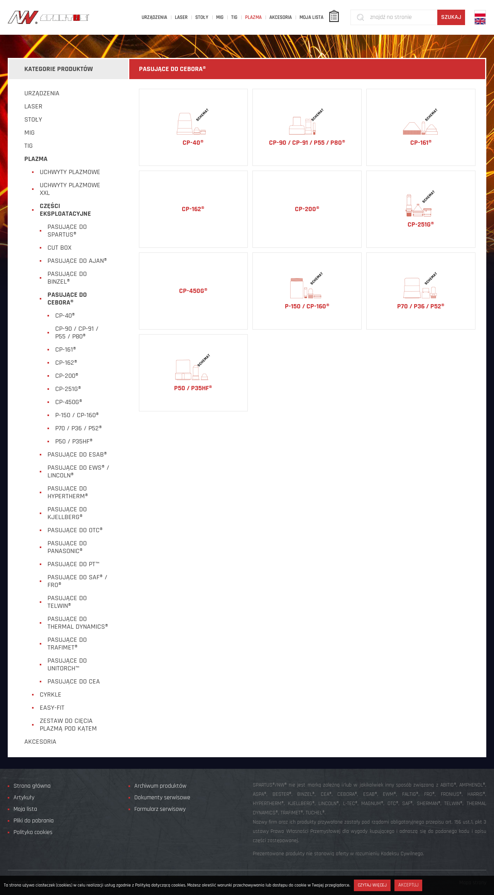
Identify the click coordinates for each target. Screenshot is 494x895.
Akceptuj (408, 885)
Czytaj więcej (372, 885)
